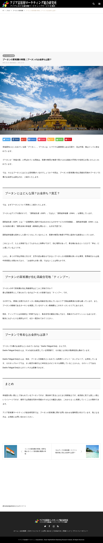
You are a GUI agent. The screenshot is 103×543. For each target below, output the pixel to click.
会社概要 (23, 531)
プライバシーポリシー (80, 531)
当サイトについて (34, 531)
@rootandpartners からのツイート (14, 506)
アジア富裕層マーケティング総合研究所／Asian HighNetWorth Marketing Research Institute (46, 539)
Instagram (54, 526)
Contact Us (57, 531)
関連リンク (67, 531)
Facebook (49, 526)
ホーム (16, 531)
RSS (58, 526)
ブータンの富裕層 (9, 55)
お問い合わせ (47, 531)
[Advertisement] (51, 33)
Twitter (45, 526)
